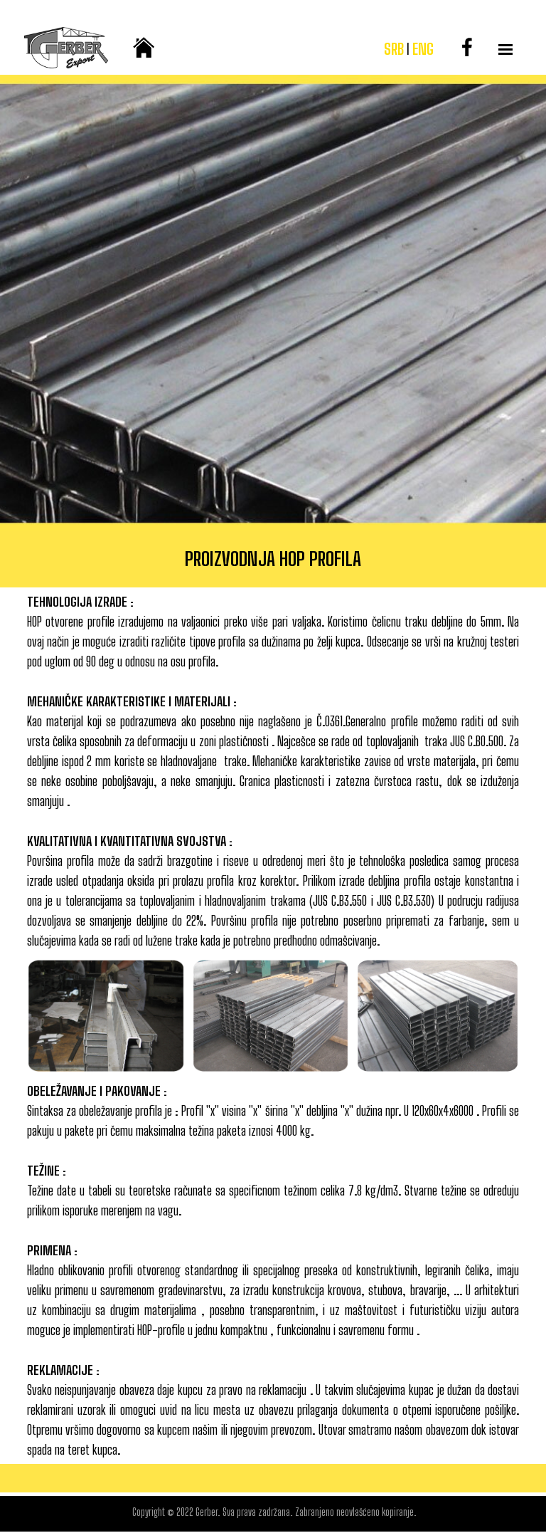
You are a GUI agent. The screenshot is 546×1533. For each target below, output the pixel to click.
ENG (423, 49)
